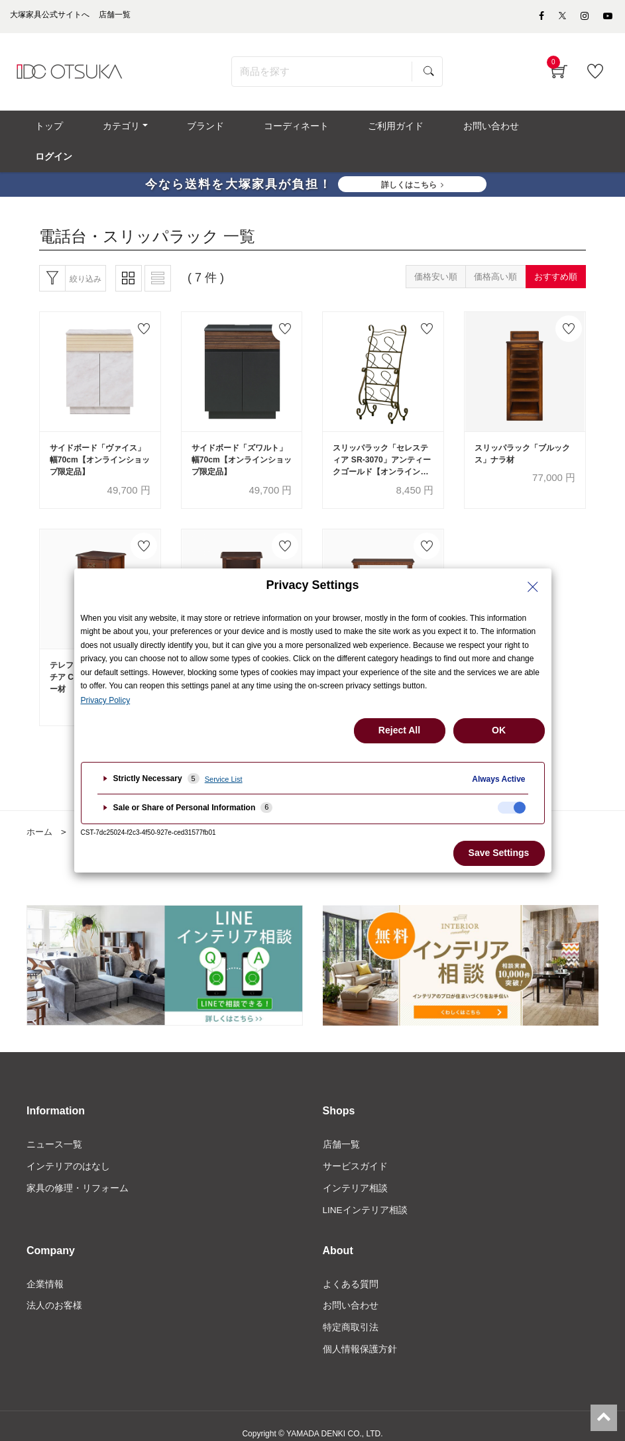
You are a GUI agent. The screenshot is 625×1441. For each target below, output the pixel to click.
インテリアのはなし (68, 1149)
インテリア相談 (355, 1171)
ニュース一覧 (54, 1126)
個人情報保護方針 (360, 1335)
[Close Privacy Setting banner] (532, 587)
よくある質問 (350, 1268)
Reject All (399, 730)
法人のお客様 (54, 1290)
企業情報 (45, 1268)
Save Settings (499, 852)
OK (499, 730)
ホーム (40, 813)
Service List (224, 779)
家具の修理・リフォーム (78, 1171)
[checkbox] (512, 808)
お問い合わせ (350, 1290)
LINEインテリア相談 (365, 1194)
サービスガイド (355, 1149)
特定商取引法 (350, 1313)
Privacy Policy (106, 700)
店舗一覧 (341, 1126)
